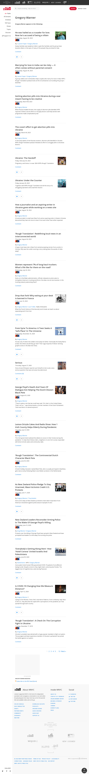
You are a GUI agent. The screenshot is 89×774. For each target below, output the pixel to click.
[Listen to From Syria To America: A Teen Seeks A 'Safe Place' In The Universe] (17, 354)
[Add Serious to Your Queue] (21, 379)
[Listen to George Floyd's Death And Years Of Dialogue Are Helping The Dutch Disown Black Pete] (17, 416)
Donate (73, 8)
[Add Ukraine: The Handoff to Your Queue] (21, 172)
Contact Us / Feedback (57, 696)
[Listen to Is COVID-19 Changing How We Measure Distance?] (17, 612)
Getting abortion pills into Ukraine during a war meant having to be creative (38, 97)
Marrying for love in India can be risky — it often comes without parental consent (35, 66)
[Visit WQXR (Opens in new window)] (45, 2)
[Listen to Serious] (17, 379)
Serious (18, 362)
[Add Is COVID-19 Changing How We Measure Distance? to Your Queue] (21, 612)
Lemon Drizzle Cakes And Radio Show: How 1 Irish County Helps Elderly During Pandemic (36, 425)
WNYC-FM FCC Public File (40, 761)
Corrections (18, 761)
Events (16, 708)
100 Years (8, 23)
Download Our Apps (39, 704)
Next (63, 651)
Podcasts (35, 706)
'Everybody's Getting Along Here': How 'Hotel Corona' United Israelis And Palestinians (33, 551)
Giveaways (17, 715)
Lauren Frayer (22, 44)
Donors (53, 703)
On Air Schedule (19, 704)
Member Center (82, 8)
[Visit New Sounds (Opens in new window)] (56, 2)
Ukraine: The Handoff (25, 158)
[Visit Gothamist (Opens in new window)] (24, 2)
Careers (53, 705)
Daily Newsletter (19, 706)
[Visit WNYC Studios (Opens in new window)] (30, 2)
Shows (9, 26)
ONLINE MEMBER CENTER (57, 698)
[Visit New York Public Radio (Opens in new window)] (50, 724)
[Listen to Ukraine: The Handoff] (17, 172)
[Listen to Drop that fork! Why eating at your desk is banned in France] (17, 320)
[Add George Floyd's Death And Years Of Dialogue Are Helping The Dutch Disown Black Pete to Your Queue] (21, 416)
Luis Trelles (31, 307)
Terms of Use (37, 758)
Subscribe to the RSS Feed (24, 681)
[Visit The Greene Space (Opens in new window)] (64, 2)
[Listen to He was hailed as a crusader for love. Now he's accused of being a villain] (17, 57)
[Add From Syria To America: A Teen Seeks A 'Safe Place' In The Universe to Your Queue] (21, 354)
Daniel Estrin (21, 563)
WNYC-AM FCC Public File (21, 763)
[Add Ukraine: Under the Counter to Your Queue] (21, 196)
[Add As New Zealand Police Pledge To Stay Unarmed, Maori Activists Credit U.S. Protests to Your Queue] (21, 511)
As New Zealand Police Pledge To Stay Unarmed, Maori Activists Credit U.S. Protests (33, 487)
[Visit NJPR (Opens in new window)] (37, 2)
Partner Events (19, 710)
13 (59, 651)
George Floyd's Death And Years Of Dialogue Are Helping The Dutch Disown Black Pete (34, 390)
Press (52, 710)
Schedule (8, 20)
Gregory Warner (33, 44)
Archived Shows (37, 708)
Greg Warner (21, 531)
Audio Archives (37, 710)
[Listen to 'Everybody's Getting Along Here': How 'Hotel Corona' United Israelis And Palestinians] (17, 578)
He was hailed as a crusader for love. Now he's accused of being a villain (32, 34)
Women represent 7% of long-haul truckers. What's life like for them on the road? (36, 266)
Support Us (6, 36)
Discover (8, 32)
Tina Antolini (32, 498)
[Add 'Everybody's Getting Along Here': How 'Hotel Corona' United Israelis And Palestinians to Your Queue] (21, 578)
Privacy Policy (46, 758)
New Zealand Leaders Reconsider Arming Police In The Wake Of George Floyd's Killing (37, 521)
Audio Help (36, 713)
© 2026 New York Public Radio (23, 758)
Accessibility (55, 758)
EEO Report (51, 761)
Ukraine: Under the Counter (28, 180)
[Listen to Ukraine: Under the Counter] (17, 196)
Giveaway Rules (27, 761)
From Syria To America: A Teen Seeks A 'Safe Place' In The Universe (33, 329)
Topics (9, 29)
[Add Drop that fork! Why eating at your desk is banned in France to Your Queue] (21, 320)
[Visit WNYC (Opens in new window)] (17, 2)
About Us (53, 694)
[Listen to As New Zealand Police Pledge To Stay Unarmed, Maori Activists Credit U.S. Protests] (17, 511)
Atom (34, 681)
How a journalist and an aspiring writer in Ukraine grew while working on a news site (35, 206)
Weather (16, 717)
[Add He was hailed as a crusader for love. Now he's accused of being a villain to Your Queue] (21, 57)
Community (17, 713)
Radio (9, 13)
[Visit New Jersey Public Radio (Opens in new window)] (32, 747)
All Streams (7, 16)
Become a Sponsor (56, 701)
